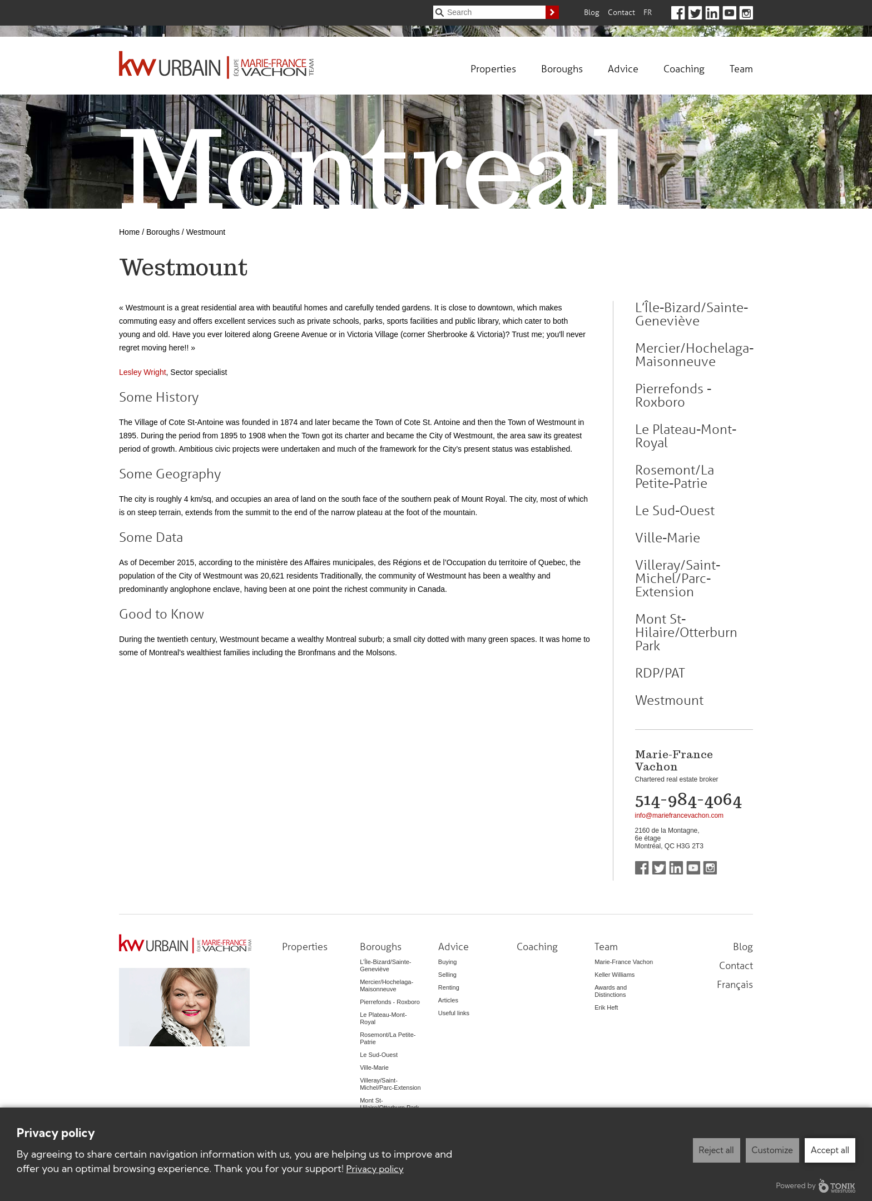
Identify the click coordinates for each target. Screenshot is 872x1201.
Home (129, 232)
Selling (447, 974)
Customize (772, 1150)
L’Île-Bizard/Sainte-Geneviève (691, 314)
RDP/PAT (660, 673)
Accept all (830, 1150)
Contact (621, 12)
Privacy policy (375, 1168)
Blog (592, 12)
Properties (493, 68)
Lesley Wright (142, 372)
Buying (447, 961)
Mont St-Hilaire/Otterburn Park (686, 632)
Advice (623, 68)
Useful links (453, 1013)
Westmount (669, 700)
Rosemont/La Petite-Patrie (674, 476)
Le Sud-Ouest (675, 510)
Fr (647, 12)
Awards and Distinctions (610, 991)
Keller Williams (614, 974)
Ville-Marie (667, 538)
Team (741, 68)
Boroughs (562, 68)
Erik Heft (606, 1007)
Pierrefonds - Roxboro (673, 395)
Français (735, 984)
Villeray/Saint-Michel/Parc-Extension (677, 579)
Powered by (815, 1186)
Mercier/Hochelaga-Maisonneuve (694, 355)
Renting (448, 987)
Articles (448, 1000)
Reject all (716, 1150)
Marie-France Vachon (623, 961)
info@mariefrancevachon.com (679, 815)
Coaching (684, 68)
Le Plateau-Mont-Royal (685, 436)
